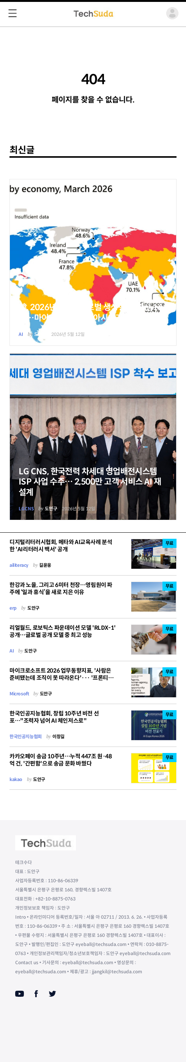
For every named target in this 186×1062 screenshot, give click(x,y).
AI (21, 334)
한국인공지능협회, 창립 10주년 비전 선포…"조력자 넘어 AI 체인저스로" (54, 717)
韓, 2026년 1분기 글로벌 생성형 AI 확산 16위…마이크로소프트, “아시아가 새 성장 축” (90, 312)
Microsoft (19, 693)
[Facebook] (36, 994)
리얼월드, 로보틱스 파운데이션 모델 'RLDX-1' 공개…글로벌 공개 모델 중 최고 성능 (62, 631)
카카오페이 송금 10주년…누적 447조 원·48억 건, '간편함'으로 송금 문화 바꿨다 (60, 760)
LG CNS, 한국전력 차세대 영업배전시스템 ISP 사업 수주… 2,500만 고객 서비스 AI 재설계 (90, 481)
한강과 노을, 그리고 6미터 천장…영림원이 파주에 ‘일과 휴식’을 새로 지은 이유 (60, 588)
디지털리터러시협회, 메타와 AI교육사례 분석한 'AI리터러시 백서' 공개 (60, 545)
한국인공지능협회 (25, 736)
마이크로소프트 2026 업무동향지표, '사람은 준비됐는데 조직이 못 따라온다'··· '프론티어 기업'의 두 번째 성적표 (61, 678)
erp (13, 608)
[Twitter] (52, 994)
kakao (15, 779)
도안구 (40, 334)
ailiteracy (18, 565)
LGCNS (26, 508)
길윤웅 (45, 565)
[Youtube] (19, 994)
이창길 (58, 736)
